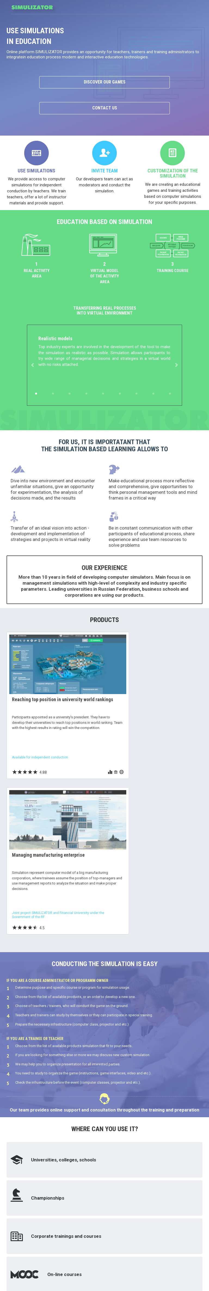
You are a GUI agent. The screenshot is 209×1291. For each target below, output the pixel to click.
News (163, 6)
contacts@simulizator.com (81, 1270)
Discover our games (104, 82)
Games (141, 6)
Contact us (104, 107)
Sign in (184, 6)
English (116, 6)
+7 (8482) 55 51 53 (74, 1264)
